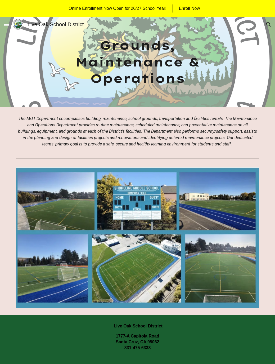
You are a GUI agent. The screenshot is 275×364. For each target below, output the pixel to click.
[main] (137, 62)
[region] (137, 8)
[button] (6, 24)
